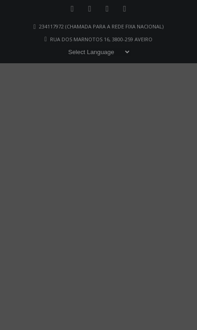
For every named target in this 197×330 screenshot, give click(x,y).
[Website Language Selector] (99, 52)
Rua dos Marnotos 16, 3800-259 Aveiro (101, 39)
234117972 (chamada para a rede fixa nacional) (101, 26)
